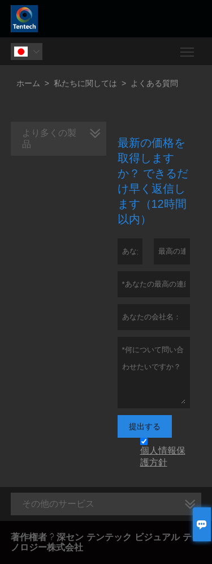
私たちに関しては (85, 83)
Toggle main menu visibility (188, 48)
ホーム (28, 83)
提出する (145, 426)
